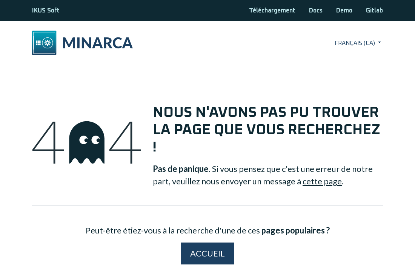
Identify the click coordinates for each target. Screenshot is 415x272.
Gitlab (374, 11)
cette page (322, 181)
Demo (344, 11)
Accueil (207, 253)
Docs (316, 11)
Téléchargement (272, 11)
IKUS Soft (46, 11)
